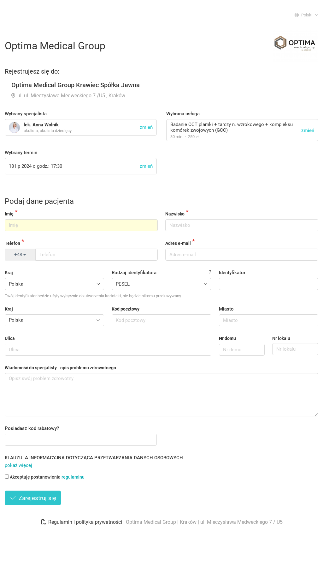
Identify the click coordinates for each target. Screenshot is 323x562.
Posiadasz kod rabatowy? (32, 428)
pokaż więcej (18, 465)
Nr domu (227, 338)
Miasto (226, 309)
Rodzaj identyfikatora (134, 272)
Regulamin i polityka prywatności (82, 522)
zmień (307, 130)
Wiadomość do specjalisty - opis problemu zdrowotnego (60, 367)
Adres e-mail (178, 243)
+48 (20, 254)
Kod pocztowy (125, 308)
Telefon (12, 243)
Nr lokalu (281, 338)
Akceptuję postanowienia (45, 477)
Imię (9, 213)
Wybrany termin (21, 152)
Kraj (9, 272)
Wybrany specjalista (26, 114)
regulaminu (73, 477)
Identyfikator (232, 272)
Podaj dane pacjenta (39, 201)
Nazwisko (175, 213)
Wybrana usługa (183, 114)
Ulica (10, 338)
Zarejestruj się (32, 498)
